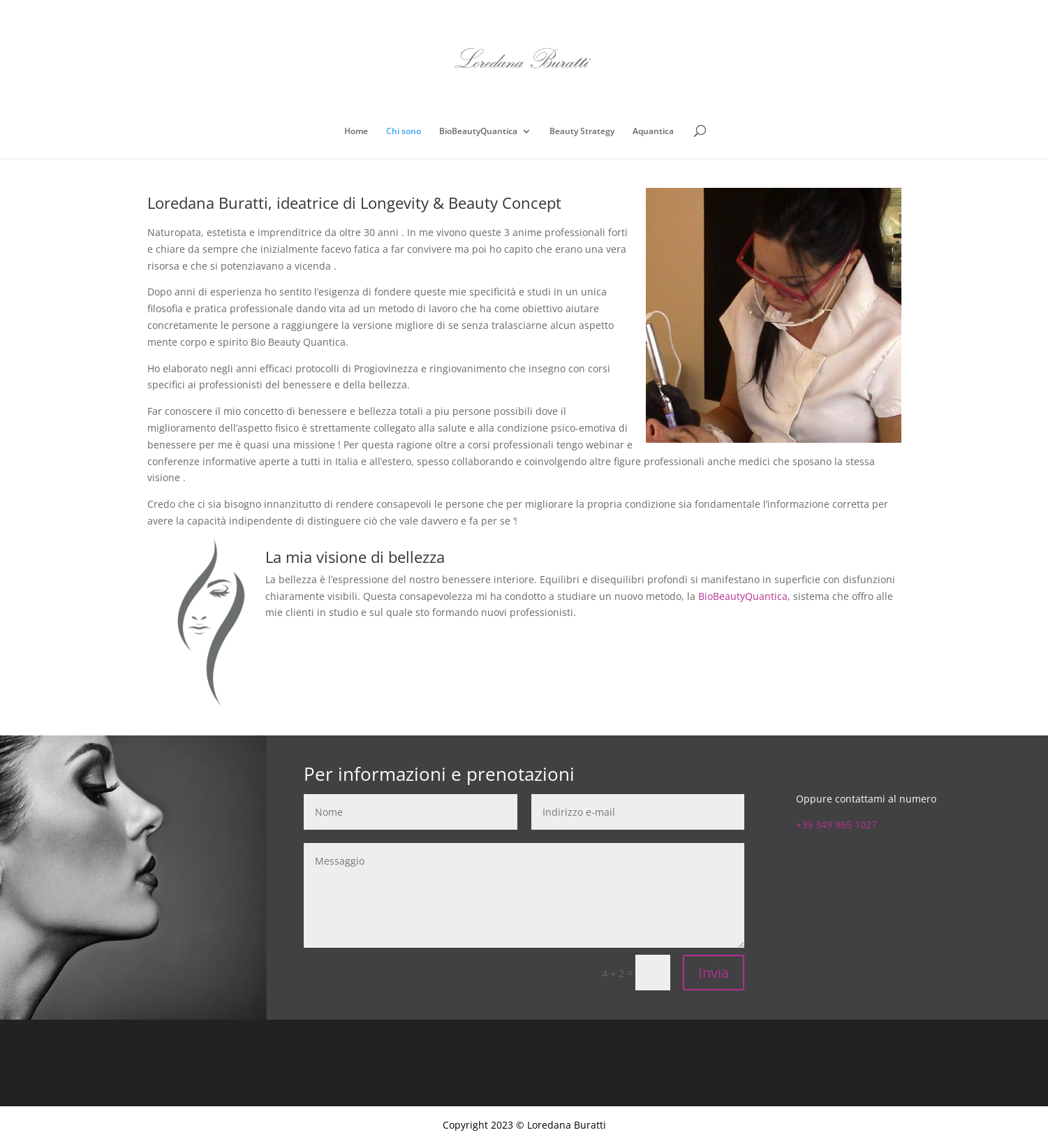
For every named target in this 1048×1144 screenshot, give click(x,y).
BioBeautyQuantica (478, 131)
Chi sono (403, 131)
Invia (713, 972)
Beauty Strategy (581, 131)
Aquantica (653, 131)
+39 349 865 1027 (836, 824)
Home (356, 131)
